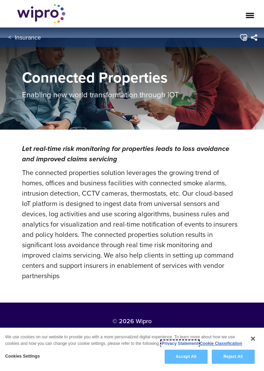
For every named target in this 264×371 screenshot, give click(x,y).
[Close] (253, 338)
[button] (243, 37)
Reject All (233, 356)
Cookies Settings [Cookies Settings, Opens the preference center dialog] (22, 356)
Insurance (28, 37)
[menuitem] (254, 37)
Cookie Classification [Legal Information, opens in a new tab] (221, 343)
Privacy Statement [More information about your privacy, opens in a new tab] (180, 343)
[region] (132, 349)
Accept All (186, 356)
